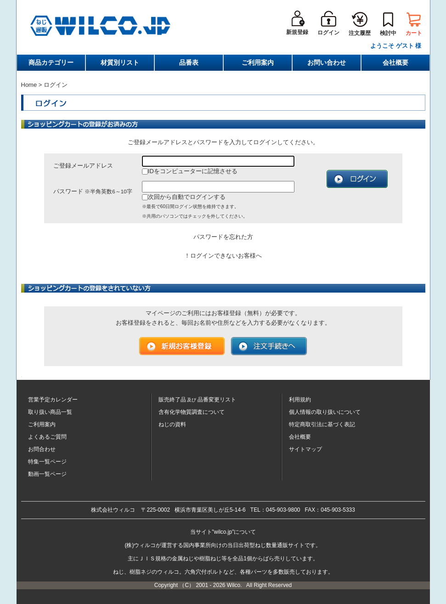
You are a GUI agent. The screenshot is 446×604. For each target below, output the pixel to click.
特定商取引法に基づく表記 (322, 424)
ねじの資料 (172, 424)
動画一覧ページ (47, 474)
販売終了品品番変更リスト (197, 399)
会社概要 (395, 62)
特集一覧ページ (47, 461)
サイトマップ (305, 449)
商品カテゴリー (50, 62)
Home (29, 84)
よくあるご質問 (47, 437)
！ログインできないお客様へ (223, 255)
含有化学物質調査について (191, 412)
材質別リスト (120, 62)
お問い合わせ (326, 62)
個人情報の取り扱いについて (325, 412)
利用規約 (300, 399)
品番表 (188, 62)
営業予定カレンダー (53, 399)
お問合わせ (42, 449)
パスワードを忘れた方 (223, 236)
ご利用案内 (258, 62)
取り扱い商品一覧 (50, 412)
